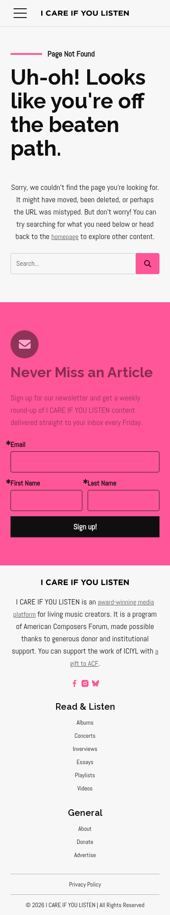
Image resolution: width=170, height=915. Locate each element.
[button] (20, 13)
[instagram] (85, 683)
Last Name (102, 483)
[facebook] (74, 683)
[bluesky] (95, 683)
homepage (64, 236)
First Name (25, 483)
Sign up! (85, 527)
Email (18, 444)
